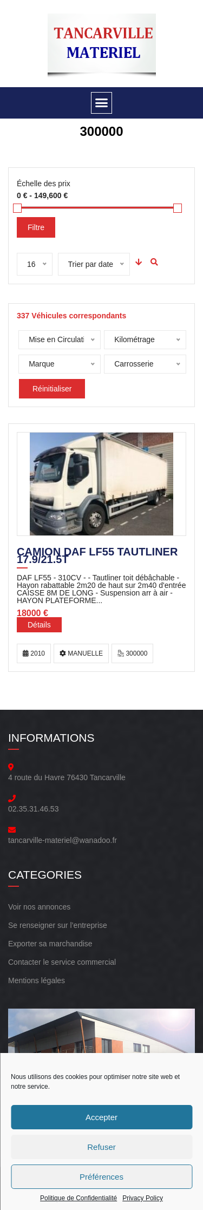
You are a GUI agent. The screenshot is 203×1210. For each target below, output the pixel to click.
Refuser (101, 1147)
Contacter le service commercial (62, 962)
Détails (39, 624)
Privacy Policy (142, 1198)
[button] (102, 103)
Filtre (36, 227)
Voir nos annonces (39, 906)
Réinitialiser (51, 388)
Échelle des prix (43, 183)
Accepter (101, 1117)
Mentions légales (36, 980)
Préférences (101, 1176)
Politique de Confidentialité (78, 1198)
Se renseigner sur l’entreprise (57, 925)
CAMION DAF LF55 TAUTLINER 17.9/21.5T (97, 556)
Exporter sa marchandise (50, 943)
